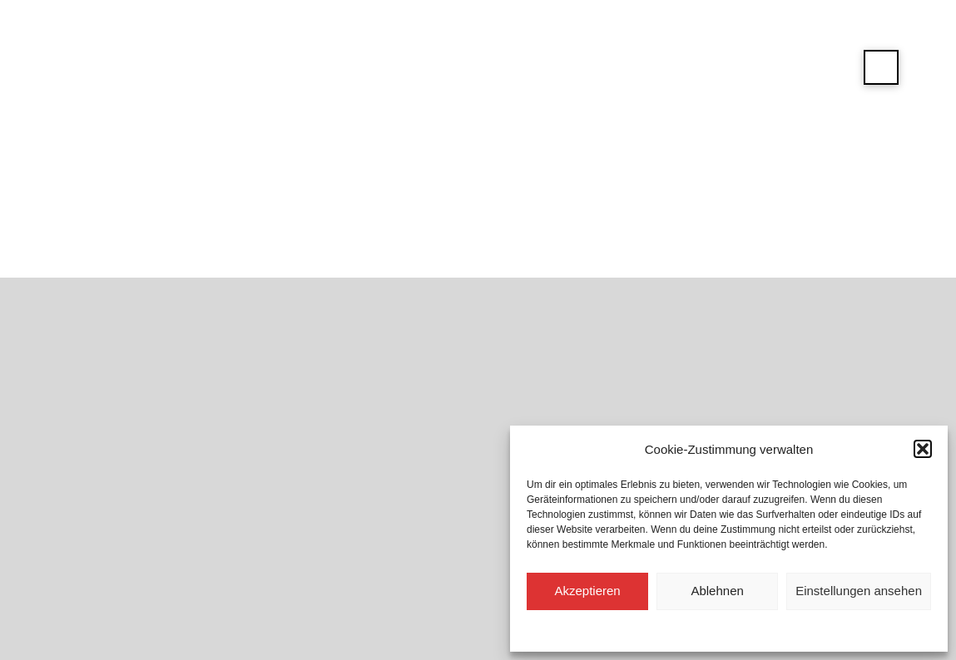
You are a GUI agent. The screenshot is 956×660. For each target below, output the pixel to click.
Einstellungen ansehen (858, 591)
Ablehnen (717, 591)
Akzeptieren (587, 591)
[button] (922, 449)
